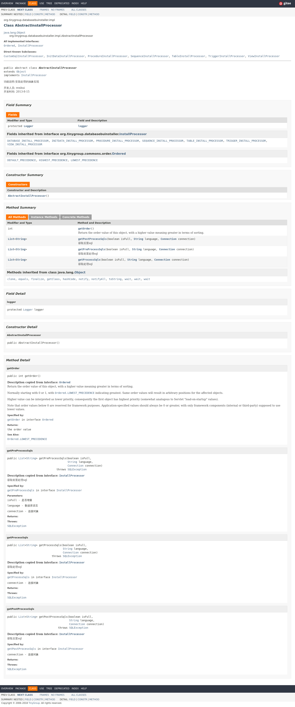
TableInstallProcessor (188, 56)
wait (128, 279)
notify (83, 279)
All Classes (78, 9)
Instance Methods (44, 217)
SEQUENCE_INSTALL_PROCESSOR (162, 140)
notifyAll (98, 279)
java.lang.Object (14, 32)
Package (20, 3)
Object (21, 71)
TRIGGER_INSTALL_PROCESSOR (246, 140)
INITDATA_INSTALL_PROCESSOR (72, 140)
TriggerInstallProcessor (226, 56)
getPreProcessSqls (91, 249)
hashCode (69, 279)
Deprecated (61, 3)
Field (28, 14)
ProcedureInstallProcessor (108, 56)
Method (50, 14)
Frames (44, 9)
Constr (38, 14)
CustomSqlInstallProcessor (23, 56)
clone (11, 279)
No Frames (58, 9)
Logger (28, 126)
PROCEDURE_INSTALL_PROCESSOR (117, 140)
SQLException (77, 469)
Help (84, 3)
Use (42, 3)
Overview (7, 3)
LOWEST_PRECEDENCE (84, 160)
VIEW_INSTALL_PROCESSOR (24, 144)
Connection (168, 238)
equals (23, 279)
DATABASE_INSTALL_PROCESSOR (28, 140)
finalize (37, 279)
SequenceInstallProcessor (150, 56)
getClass (53, 279)
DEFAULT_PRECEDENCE (21, 160)
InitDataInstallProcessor (66, 56)
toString (115, 279)
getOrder (84, 228)
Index (75, 3)
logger (83, 126)
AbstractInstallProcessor (27, 195)
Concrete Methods (76, 217)
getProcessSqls (89, 259)
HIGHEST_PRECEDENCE (53, 160)
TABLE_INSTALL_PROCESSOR (204, 140)
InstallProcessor (30, 45)
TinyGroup (34, 703)
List (11, 238)
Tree (49, 3)
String (20, 238)
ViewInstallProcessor (264, 56)
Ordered (9, 45)
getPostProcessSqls (92, 238)
